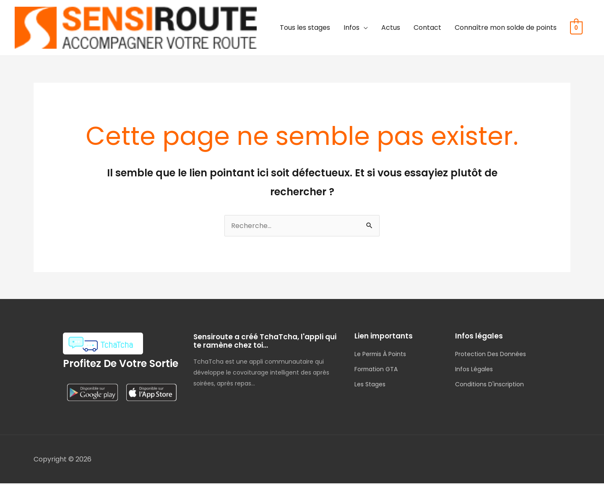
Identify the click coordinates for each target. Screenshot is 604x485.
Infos (352, 28)
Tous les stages (305, 28)
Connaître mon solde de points (506, 28)
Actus (391, 28)
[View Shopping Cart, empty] (576, 28)
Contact (428, 28)
